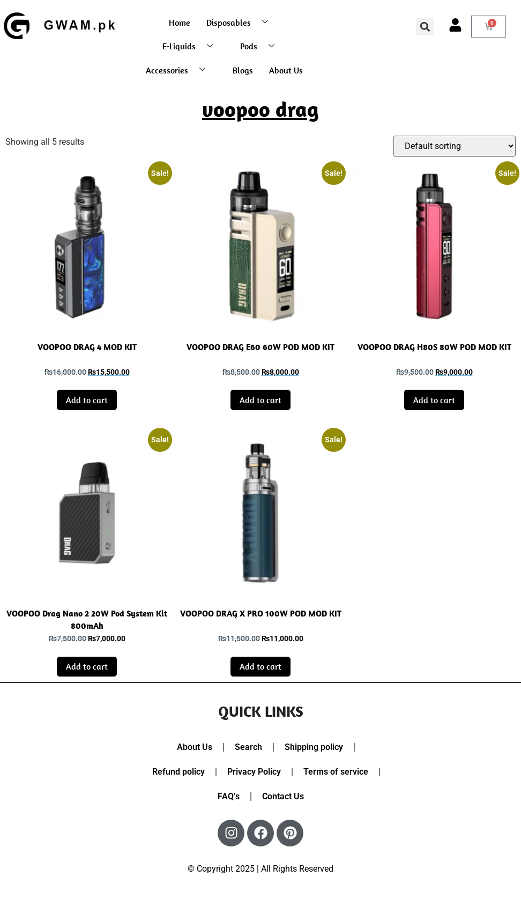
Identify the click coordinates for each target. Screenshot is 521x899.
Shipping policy (314, 747)
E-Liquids (191, 46)
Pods (261, 46)
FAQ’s (229, 796)
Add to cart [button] (87, 400)
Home (179, 22)
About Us (286, 70)
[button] (425, 26)
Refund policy (178, 772)
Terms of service (335, 772)
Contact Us (283, 796)
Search (248, 747)
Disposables (241, 22)
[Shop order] (454, 146)
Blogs (243, 70)
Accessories (179, 70)
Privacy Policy (254, 772)
